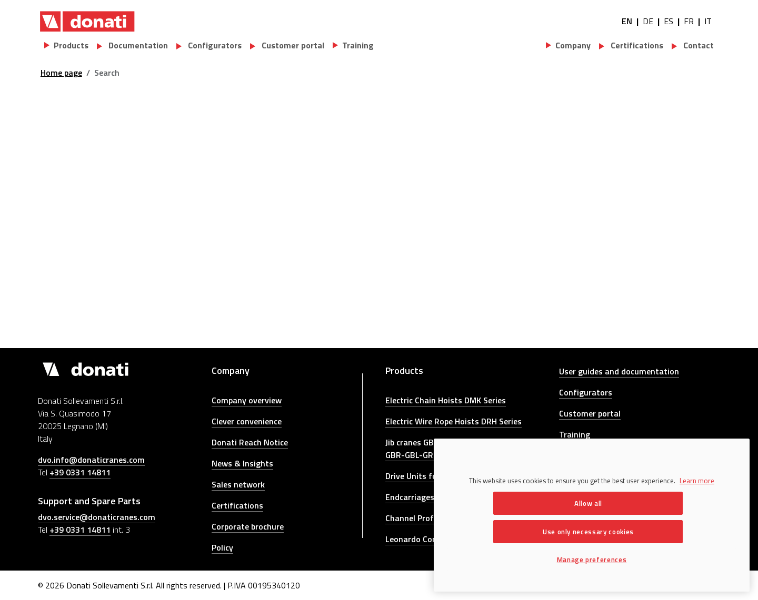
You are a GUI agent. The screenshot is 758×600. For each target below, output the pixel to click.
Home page (61, 72)
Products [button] (71, 45)
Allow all (588, 503)
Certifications (636, 45)
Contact (697, 45)
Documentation (137, 45)
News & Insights (242, 463)
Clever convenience (247, 421)
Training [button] (358, 45)
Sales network (238, 484)
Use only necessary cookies (588, 531)
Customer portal (292, 45)
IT (708, 21)
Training (574, 434)
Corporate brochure (248, 526)
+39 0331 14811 (80, 472)
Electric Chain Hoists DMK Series (445, 400)
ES (668, 21)
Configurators (214, 45)
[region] (592, 515)
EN (627, 21)
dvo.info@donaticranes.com (91, 459)
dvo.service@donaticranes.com (96, 517)
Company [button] (573, 45)
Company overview (247, 400)
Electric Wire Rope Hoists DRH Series (453, 421)
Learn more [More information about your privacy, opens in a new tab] (697, 480)
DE (648, 21)
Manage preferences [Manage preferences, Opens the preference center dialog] (592, 559)
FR (689, 21)
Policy (222, 547)
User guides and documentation (619, 371)
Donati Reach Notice (250, 442)
